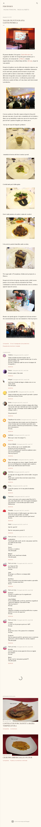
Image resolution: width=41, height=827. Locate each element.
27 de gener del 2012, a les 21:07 (25, 536)
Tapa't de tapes (13, 459)
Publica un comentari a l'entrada (18, 760)
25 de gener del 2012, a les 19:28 (20, 370)
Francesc (11, 496)
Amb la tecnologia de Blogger (21, 821)
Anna (9, 402)
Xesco (10, 370)
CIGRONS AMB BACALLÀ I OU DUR (17, 757)
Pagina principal (9, 10)
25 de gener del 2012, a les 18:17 (21, 355)
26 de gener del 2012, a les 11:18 (19, 486)
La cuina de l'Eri (13, 392)
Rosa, (10, 486)
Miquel (10, 379)
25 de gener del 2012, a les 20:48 (21, 379)
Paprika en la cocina (14, 419)
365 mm (30, 61)
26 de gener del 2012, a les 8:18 (26, 459)
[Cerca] (37, 3)
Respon (10, 366)
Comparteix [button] (6, 343)
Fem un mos (8, 6)
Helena (10, 355)
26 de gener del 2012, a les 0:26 (22, 435)
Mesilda (10, 510)
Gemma (10, 472)
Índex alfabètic (23, 10)
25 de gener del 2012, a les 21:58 (26, 392)
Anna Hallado (12, 444)
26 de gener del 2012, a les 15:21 (22, 496)
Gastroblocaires (26, 54)
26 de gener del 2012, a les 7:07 (24, 444)
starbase (10, 435)
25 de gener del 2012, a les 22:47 (20, 402)
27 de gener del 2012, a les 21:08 (25, 590)
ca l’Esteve (22, 59)
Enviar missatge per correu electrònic (19, 343)
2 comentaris (13, 728)
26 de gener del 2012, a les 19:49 (20, 524)
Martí (9, 524)
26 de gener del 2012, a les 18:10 (21, 510)
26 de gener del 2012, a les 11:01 (21, 472)
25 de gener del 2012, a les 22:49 (29, 419)
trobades (18, 346)
